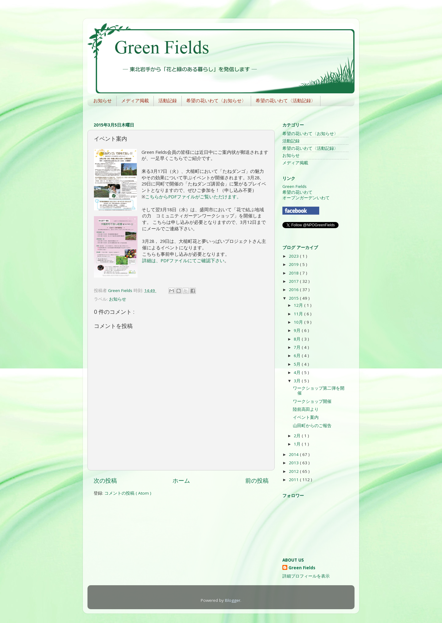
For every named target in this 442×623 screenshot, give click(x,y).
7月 (298, 347)
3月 (298, 381)
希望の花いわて (297, 192)
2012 (294, 471)
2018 (294, 273)
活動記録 (167, 100)
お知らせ (102, 100)
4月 (298, 372)
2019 (294, 264)
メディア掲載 (135, 100)
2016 (294, 289)
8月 (298, 339)
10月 (299, 322)
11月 (299, 314)
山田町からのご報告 (312, 425)
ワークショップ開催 (312, 401)
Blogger (232, 600)
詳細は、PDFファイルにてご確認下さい (183, 260)
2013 (294, 462)
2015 (294, 298)
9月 (298, 330)
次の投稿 (105, 481)
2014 (294, 454)
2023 (294, 256)
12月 (299, 305)
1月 (298, 444)
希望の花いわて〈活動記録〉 (286, 100)
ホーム (181, 481)
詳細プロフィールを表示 (306, 576)
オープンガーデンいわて (306, 198)
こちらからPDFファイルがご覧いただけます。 (193, 196)
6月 (298, 355)
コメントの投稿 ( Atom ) (127, 493)
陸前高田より (306, 409)
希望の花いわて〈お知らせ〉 (216, 100)
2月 (298, 435)
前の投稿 (257, 481)
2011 (294, 479)
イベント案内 (306, 417)
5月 (298, 364)
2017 (294, 281)
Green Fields (294, 186)
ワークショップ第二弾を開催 (318, 390)
